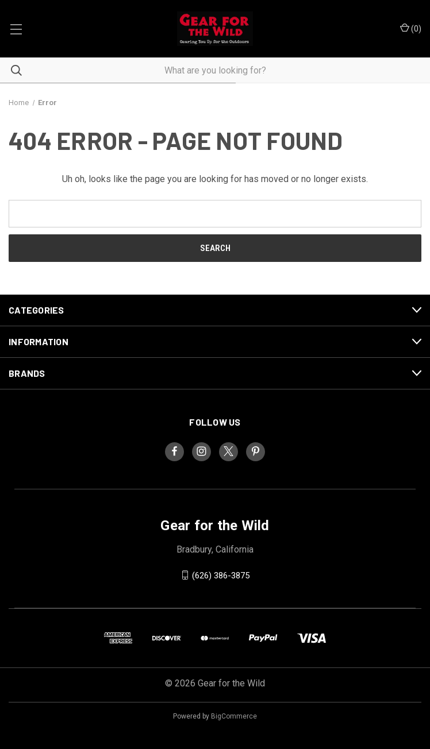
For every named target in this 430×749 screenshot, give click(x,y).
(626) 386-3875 (220, 575)
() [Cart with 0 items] (410, 28)
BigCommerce (234, 716)
